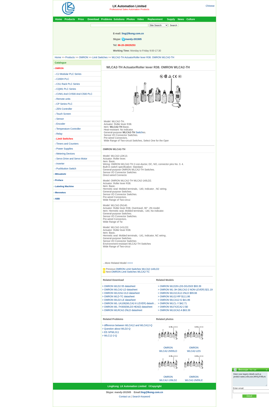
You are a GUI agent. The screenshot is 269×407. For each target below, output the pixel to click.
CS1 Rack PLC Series (68, 84)
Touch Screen (63, 113)
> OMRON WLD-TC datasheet (118, 296)
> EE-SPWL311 (110, 332)
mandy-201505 (133, 39)
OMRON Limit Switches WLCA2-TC (131, 271)
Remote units (63, 99)
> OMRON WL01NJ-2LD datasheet (121, 293)
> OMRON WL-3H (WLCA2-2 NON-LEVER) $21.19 (185, 289)
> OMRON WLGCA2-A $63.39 (174, 310)
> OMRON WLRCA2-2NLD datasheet (122, 310)
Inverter (60, 163)
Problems (106, 19)
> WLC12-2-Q (109, 335)
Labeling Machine (64, 186)
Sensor (60, 118)
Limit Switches (100, 57)
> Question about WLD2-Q (116, 328)
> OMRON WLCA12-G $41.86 (174, 300)
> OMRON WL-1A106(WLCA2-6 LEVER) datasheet (129, 303)
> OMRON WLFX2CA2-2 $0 (173, 306)
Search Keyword (141, 396)
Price (81, 19)
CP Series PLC (64, 103)
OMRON (83, 57)
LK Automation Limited (129, 6)
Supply (171, 19)
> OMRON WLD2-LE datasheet (119, 300)
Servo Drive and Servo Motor (71, 158)
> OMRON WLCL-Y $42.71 (172, 303)
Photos (131, 19)
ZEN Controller (64, 108)
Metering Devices (65, 153)
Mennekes (60, 192)
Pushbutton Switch (66, 168)
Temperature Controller (68, 128)
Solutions (119, 19)
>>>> (130, 263)
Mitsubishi (60, 174)
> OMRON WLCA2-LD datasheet (119, 289)
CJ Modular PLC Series (68, 74)
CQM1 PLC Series (66, 89)
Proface (59, 180)
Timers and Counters (67, 143)
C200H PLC (62, 79)
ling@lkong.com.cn (133, 33)
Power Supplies (64, 148)
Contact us (124, 396)
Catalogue (60, 62)
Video (140, 19)
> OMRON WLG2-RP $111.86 (174, 296)
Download (93, 19)
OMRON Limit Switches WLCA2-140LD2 (137, 269)
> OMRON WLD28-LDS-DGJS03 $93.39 (179, 286)
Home (58, 19)
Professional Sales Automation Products (129, 9)
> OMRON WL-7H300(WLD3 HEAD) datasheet (127, 306)
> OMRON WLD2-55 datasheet (118, 286)
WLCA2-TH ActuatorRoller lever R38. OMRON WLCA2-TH (143, 57)
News (181, 19)
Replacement (155, 19)
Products (70, 19)
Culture (190, 19)
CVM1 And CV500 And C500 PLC (74, 94)
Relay (59, 133)
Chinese (210, 5)
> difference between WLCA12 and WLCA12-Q (127, 325)
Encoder (60, 123)
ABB (57, 198)
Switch (139, 132)
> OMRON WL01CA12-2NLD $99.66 (177, 293)
